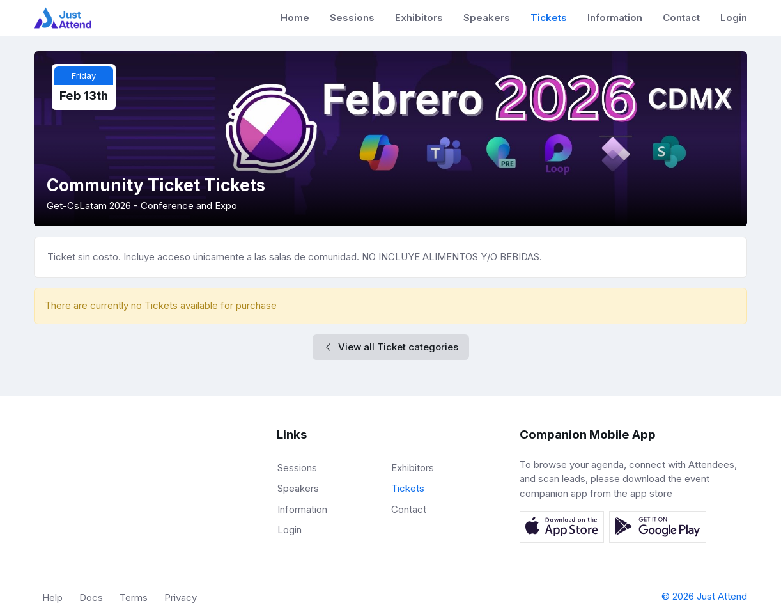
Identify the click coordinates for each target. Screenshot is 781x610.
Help (52, 597)
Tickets (548, 18)
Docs (91, 597)
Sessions (352, 18)
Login (733, 18)
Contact (681, 18)
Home (295, 18)
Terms (134, 597)
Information (614, 18)
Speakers (486, 18)
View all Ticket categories (390, 347)
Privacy (180, 597)
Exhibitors (419, 18)
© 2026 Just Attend (704, 596)
